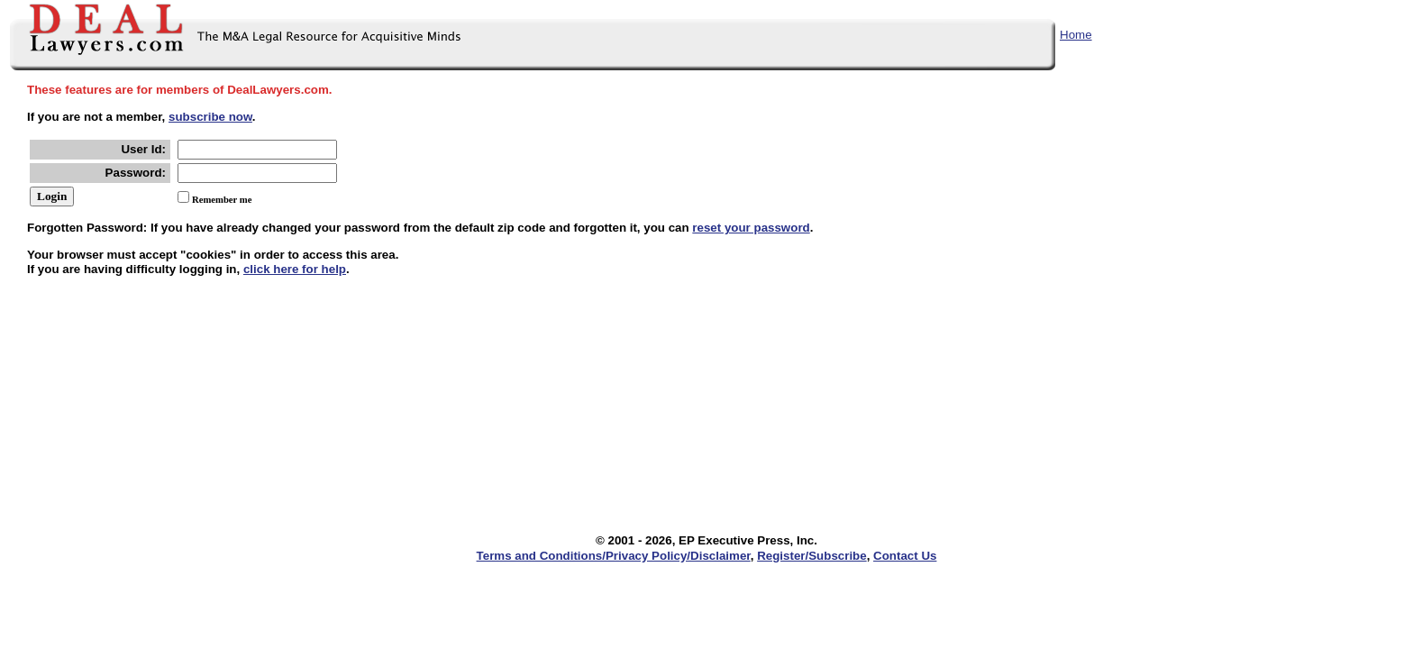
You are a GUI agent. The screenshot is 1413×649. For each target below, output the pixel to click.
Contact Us (904, 555)
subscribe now (210, 116)
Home (1076, 34)
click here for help (294, 269)
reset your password (750, 227)
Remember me (221, 200)
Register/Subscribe (811, 555)
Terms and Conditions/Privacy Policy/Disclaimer (614, 555)
